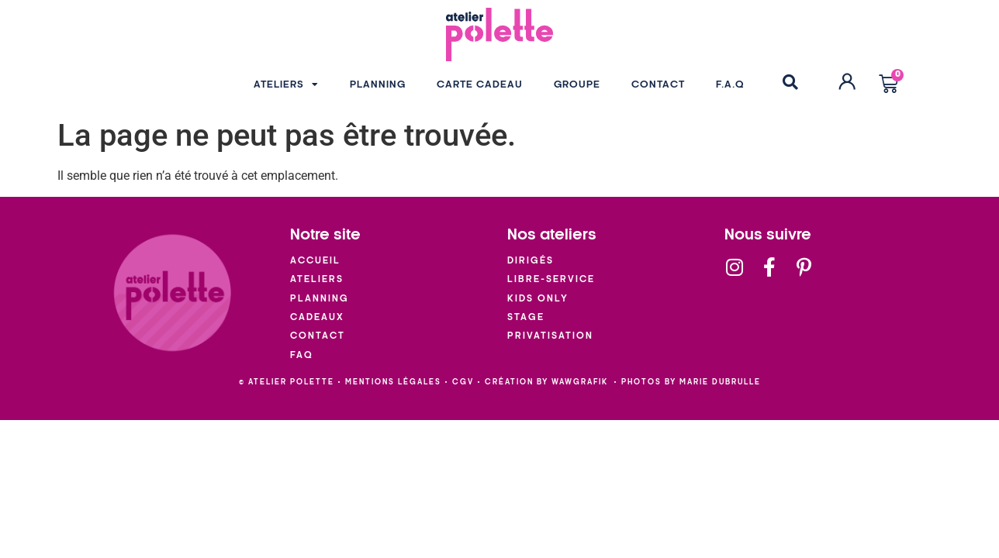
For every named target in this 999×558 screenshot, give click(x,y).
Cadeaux (317, 317)
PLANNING (378, 84)
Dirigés (530, 261)
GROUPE (577, 84)
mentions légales (393, 382)
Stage (525, 317)
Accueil (315, 261)
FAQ (301, 355)
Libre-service (551, 279)
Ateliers (317, 279)
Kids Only (538, 299)
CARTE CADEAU (480, 84)
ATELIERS (286, 84)
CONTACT (658, 84)
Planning (319, 299)
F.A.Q (730, 84)
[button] (790, 82)
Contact (317, 336)
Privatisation (550, 336)
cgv (463, 382)
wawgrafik (579, 382)
